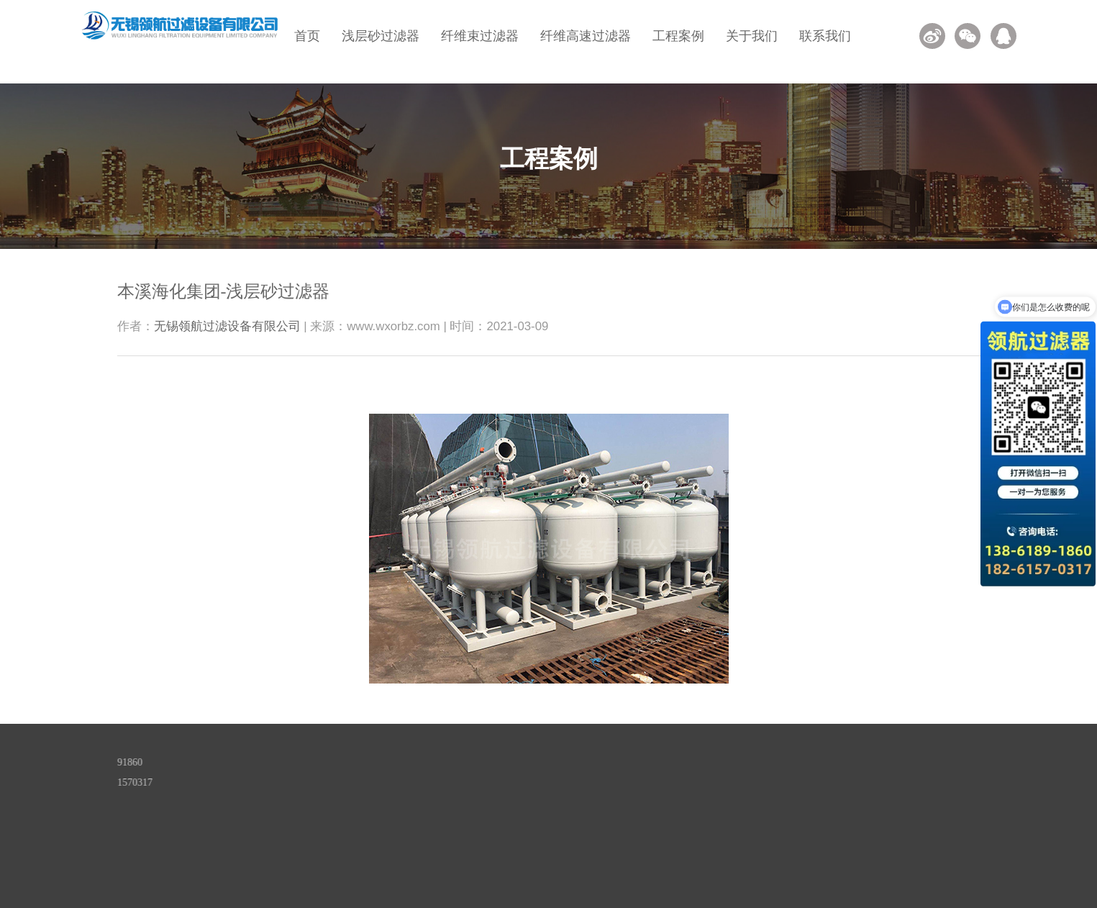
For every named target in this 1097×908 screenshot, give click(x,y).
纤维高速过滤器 (585, 36)
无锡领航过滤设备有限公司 (227, 326)
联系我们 (825, 36)
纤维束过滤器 (480, 36)
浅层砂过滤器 (380, 36)
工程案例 (678, 36)
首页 (307, 36)
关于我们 (752, 36)
